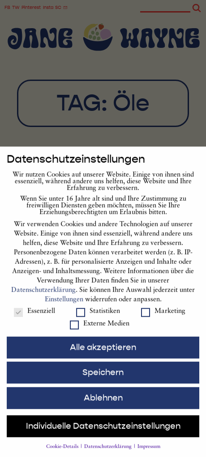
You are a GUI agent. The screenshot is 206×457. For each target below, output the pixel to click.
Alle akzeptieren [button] (103, 354)
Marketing (163, 317)
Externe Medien (99, 330)
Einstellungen (64, 306)
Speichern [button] (103, 379)
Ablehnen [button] (103, 404)
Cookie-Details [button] (63, 453)
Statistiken (98, 317)
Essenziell (34, 317)
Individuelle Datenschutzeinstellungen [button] (103, 432)
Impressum (148, 453)
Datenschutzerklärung (43, 296)
